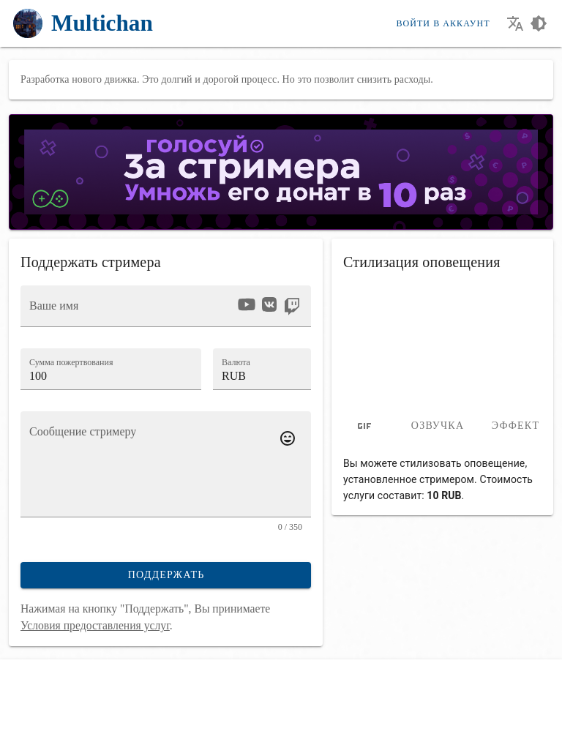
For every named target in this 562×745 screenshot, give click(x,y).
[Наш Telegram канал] (77, 726)
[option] (246, 304)
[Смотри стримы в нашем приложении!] (128, 726)
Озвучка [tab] (438, 425)
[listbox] (268, 306)
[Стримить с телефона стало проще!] (103, 726)
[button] (262, 368)
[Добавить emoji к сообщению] (287, 438)
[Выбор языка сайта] (515, 23)
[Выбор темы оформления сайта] (538, 23)
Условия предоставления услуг (95, 625)
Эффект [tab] (515, 425)
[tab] (364, 425)
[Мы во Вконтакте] (26, 726)
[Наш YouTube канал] (51, 726)
